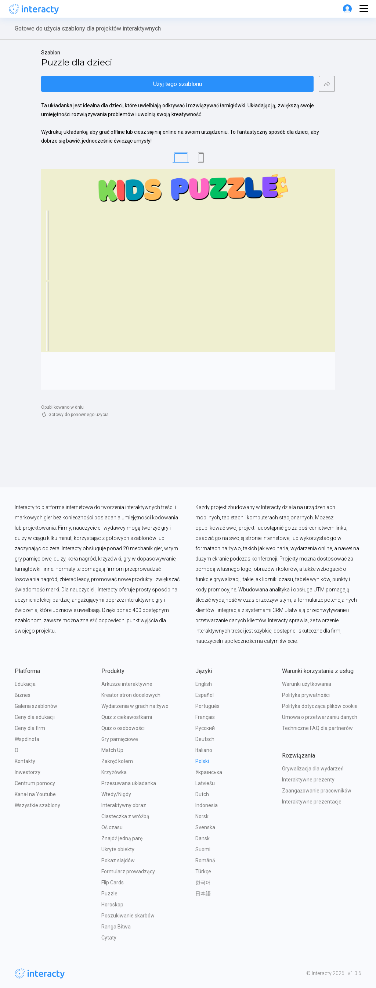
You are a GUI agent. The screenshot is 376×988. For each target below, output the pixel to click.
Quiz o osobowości (123, 728)
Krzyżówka (114, 772)
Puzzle (109, 893)
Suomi (202, 849)
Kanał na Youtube (35, 794)
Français (205, 717)
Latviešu (205, 783)
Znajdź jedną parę (121, 838)
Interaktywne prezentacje (311, 802)
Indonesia (206, 805)
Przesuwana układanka (128, 783)
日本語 (203, 893)
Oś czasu (112, 827)
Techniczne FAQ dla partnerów (317, 728)
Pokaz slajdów (118, 860)
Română (205, 860)
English (203, 684)
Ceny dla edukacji (35, 717)
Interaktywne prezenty (308, 780)
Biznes (22, 695)
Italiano (203, 750)
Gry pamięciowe (119, 739)
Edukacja (25, 684)
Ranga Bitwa (116, 927)
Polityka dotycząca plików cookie (320, 706)
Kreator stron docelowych (130, 695)
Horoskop (112, 905)
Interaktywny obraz (123, 805)
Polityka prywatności (306, 695)
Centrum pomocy (35, 783)
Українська (208, 772)
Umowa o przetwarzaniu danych (319, 717)
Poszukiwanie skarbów (128, 916)
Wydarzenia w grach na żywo (135, 706)
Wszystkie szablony (37, 805)
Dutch (202, 794)
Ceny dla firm (30, 728)
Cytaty (108, 938)
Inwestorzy (27, 772)
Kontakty (25, 761)
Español (204, 695)
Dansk (202, 838)
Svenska (205, 827)
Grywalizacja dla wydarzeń (313, 769)
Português (207, 706)
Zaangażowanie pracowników (316, 791)
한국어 (203, 882)
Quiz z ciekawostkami (126, 717)
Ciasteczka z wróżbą (125, 816)
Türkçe (203, 871)
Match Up (112, 750)
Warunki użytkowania (306, 684)
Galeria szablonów (36, 706)
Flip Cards (112, 882)
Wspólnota (27, 739)
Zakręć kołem (117, 761)
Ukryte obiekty (117, 849)
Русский (205, 728)
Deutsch (204, 739)
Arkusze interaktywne (126, 684)
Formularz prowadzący (128, 871)
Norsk (202, 816)
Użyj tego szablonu (177, 83)
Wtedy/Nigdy (116, 794)
